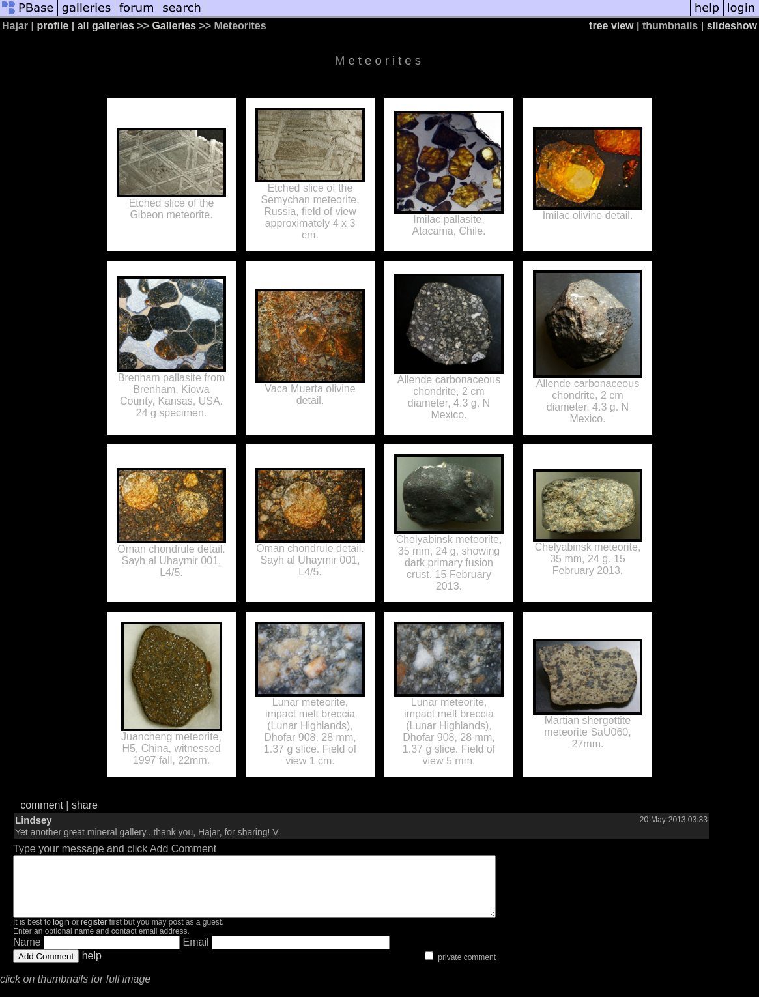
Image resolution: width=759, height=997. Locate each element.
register (94, 933)
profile (52, 25)
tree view (611, 25)
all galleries (106, 25)
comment (41, 805)
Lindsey (33, 820)
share (85, 805)
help (92, 967)
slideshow (732, 25)
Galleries (174, 25)
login (61, 933)
